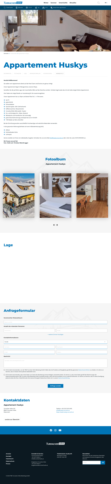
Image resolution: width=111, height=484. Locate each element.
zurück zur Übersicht (12, 419)
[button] (98, 2)
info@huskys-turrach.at (56, 138)
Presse (8, 463)
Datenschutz (10, 461)
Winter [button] (46, 3)
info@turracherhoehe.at (37, 459)
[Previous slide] (54, 225)
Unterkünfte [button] (63, 3)
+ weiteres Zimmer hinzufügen (55, 334)
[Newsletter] (103, 462)
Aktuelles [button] (73, 3)
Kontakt (8, 456)
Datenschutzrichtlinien (84, 370)
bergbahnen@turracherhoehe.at (39, 465)
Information (7, 73)
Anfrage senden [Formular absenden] (55, 386)
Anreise (8, 453)
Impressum (9, 458)
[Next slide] (56, 225)
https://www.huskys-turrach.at (65, 412)
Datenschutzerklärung (63, 378)
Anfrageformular (35, 73)
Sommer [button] (54, 3)
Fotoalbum (17, 73)
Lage (25, 73)
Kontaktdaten (47, 73)
